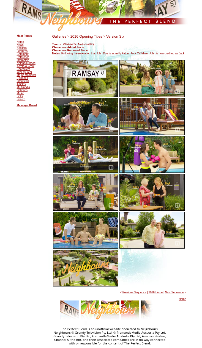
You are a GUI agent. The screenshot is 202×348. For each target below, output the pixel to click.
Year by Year (24, 72)
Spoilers (22, 47)
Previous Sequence (134, 292)
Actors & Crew (25, 66)
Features (22, 50)
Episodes (22, 78)
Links (20, 96)
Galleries (22, 90)
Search (21, 99)
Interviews (23, 81)
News (20, 44)
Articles (21, 84)
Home (20, 41)
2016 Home (156, 292)
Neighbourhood (26, 63)
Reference (23, 57)
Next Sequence (174, 292)
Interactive (23, 60)
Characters (23, 69)
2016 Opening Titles (86, 36)
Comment (23, 53)
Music (20, 93)
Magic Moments (26, 75)
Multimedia (23, 87)
